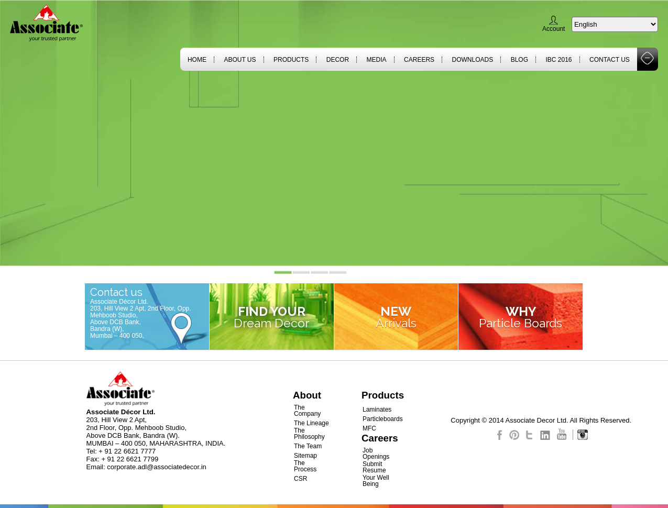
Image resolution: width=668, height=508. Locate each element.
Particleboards (383, 419)
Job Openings (376, 453)
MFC (369, 428)
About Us (240, 60)
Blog (519, 60)
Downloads (473, 60)
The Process (305, 466)
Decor (337, 60)
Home (197, 60)
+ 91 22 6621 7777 (127, 451)
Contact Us (609, 60)
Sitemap (305, 455)
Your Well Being (376, 481)
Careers (419, 60)
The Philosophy (309, 433)
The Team (308, 446)
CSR (300, 478)
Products (291, 60)
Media (377, 60)
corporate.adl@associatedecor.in (156, 467)
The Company (307, 410)
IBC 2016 (558, 60)
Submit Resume (374, 467)
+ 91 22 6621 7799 (129, 459)
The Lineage (311, 423)
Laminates (377, 409)
